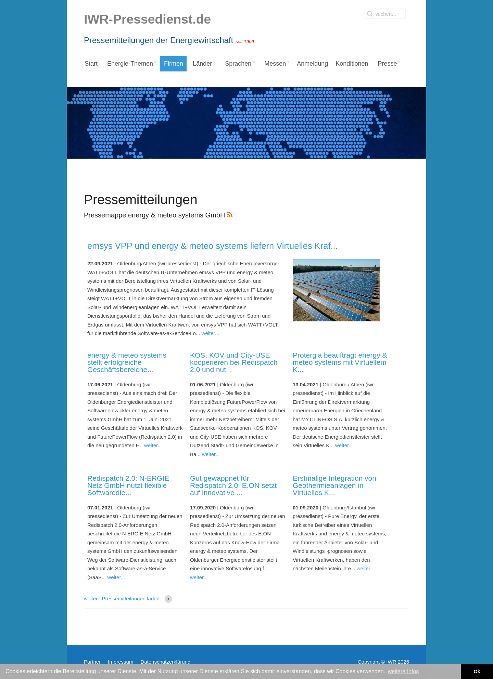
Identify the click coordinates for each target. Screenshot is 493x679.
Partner (92, 662)
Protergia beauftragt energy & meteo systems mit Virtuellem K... (340, 362)
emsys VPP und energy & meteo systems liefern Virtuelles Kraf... (212, 246)
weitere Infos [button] (403, 671)
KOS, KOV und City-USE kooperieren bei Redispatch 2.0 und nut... (234, 362)
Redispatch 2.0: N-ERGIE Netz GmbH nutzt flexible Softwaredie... (128, 485)
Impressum (120, 662)
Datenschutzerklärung (165, 662)
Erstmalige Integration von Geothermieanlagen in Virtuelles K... (334, 485)
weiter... (210, 333)
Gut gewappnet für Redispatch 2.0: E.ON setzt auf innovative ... (233, 485)
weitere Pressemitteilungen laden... (128, 598)
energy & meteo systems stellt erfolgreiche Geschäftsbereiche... (126, 362)
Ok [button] (476, 671)
